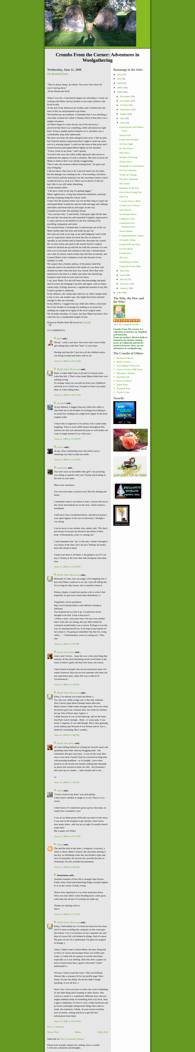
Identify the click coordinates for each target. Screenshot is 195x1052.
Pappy (60, 844)
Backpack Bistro (125, 358)
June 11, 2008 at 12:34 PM (67, 439)
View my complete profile (126, 324)
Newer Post (53, 1032)
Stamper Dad (123, 388)
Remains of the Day (129, 188)
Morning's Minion (126, 373)
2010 (119, 83)
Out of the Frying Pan (130, 192)
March (123, 279)
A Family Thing (127, 240)
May (122, 270)
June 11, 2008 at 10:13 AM (67, 361)
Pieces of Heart (124, 380)
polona (60, 447)
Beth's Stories (123, 361)
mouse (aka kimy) (65, 652)
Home (78, 1032)
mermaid (61, 403)
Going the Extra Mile (130, 266)
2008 (119, 92)
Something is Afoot (128, 262)
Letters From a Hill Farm (129, 369)
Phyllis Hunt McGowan (68, 369)
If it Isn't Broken (127, 170)
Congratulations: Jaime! (131, 235)
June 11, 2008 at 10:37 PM (67, 836)
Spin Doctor (125, 210)
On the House (126, 148)
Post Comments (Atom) (72, 1039)
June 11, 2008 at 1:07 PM (66, 644)
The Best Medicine (128, 179)
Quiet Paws (122, 384)
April (123, 275)
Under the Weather (129, 139)
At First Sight (126, 144)
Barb (59, 338)
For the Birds (126, 248)
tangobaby (62, 467)
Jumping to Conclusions (131, 166)
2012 (119, 74)
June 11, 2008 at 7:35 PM (66, 782)
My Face (123, 257)
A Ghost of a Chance (129, 205)
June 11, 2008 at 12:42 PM (67, 459)
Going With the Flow (129, 244)
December (125, 96)
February (125, 283)
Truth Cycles (123, 392)
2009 (119, 87)
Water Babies (126, 231)
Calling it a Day (127, 218)
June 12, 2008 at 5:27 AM (67, 914)
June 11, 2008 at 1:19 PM (66, 684)
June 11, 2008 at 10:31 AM (67, 395)
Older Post (102, 1032)
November (125, 100)
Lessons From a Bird (129, 201)
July (122, 118)
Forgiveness (125, 253)
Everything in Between (128, 365)
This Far (123, 196)
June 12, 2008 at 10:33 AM (67, 1021)
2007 (119, 292)
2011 (119, 78)
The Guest (124, 183)
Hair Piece (124, 152)
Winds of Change (128, 174)
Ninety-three (125, 161)
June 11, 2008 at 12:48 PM (67, 566)
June (122, 122)
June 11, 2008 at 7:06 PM (66, 735)
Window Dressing (128, 157)
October (124, 105)
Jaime (60, 790)
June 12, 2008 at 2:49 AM (67, 867)
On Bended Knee (57, 73)
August (124, 114)
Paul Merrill (123, 377)
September (125, 109)
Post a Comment (55, 1026)
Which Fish (125, 135)
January (124, 288)
